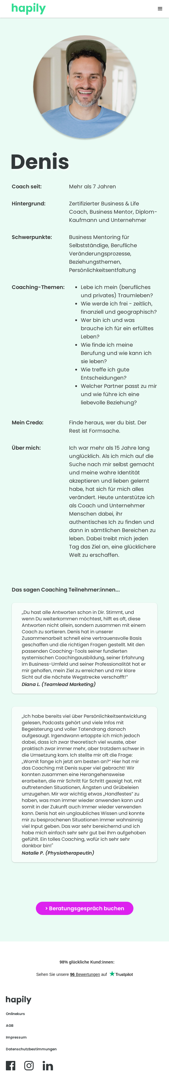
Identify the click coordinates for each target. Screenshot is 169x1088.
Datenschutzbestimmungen (31, 1049)
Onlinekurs (15, 1013)
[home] (26, 7)
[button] (160, 9)
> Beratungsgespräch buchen (84, 908)
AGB (10, 1025)
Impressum (16, 1037)
